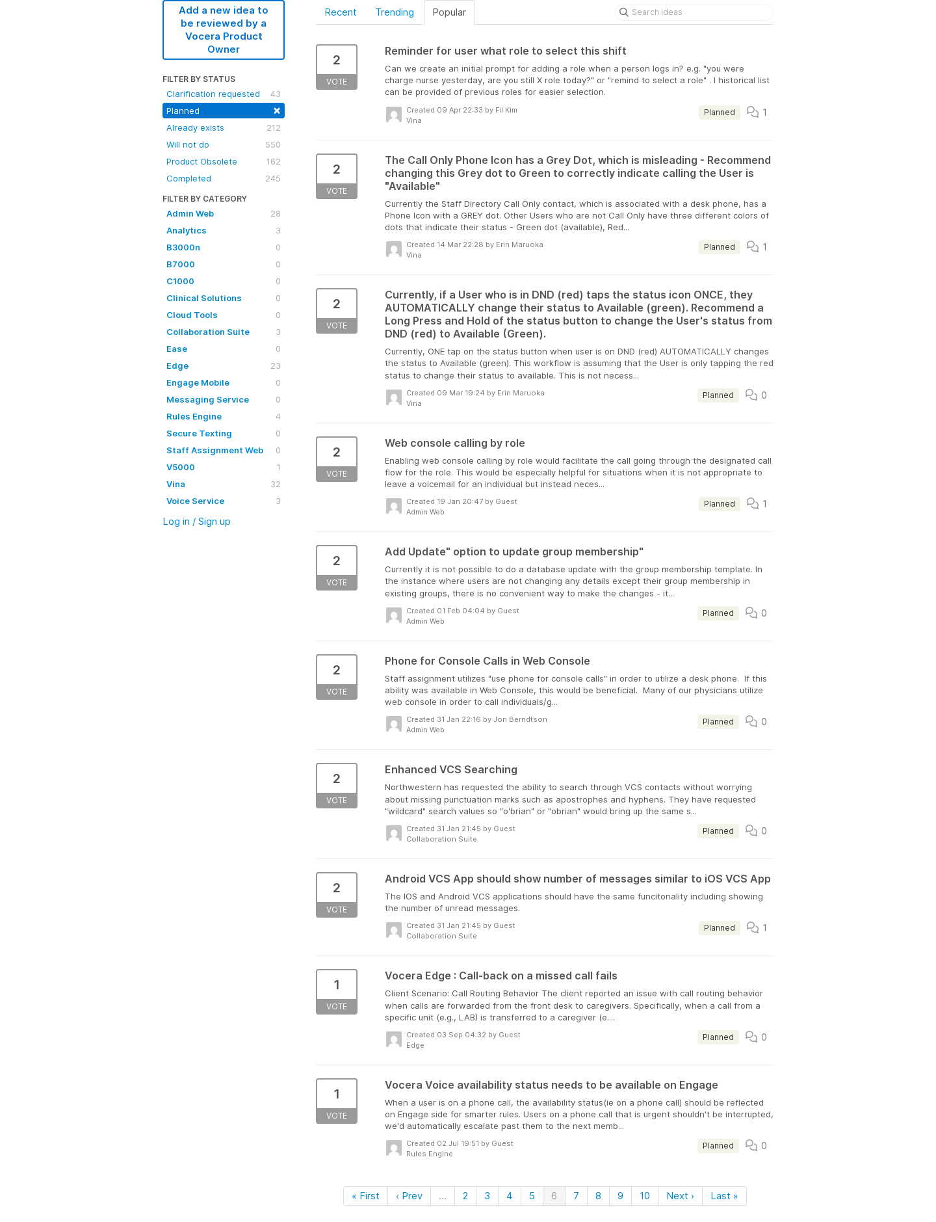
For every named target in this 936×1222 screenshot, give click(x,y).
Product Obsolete (223, 161)
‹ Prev (409, 1195)
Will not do (223, 144)
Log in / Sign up (196, 521)
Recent (340, 12)
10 (645, 1195)
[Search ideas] (694, 12)
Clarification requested (223, 93)
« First (366, 1195)
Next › (680, 1195)
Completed (223, 178)
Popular (449, 12)
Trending (394, 12)
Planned (223, 109)
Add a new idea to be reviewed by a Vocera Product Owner (223, 29)
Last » (724, 1195)
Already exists (223, 127)
